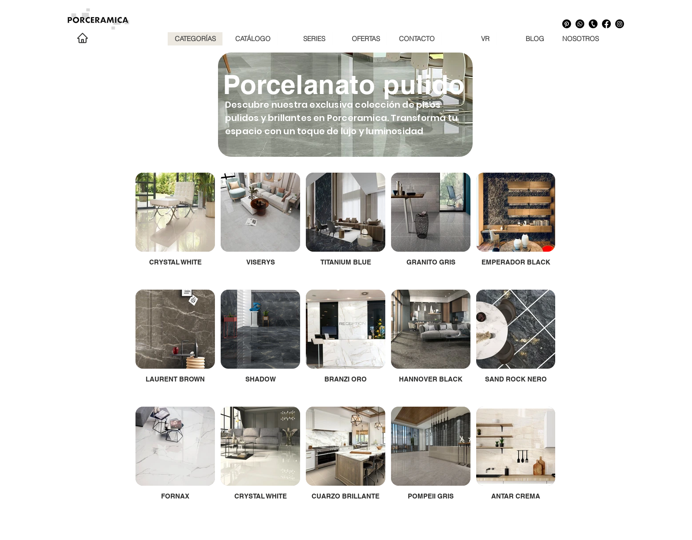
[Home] (82, 38)
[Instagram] (619, 23)
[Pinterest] (566, 23)
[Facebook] (606, 23)
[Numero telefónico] (593, 23)
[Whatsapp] (579, 23)
